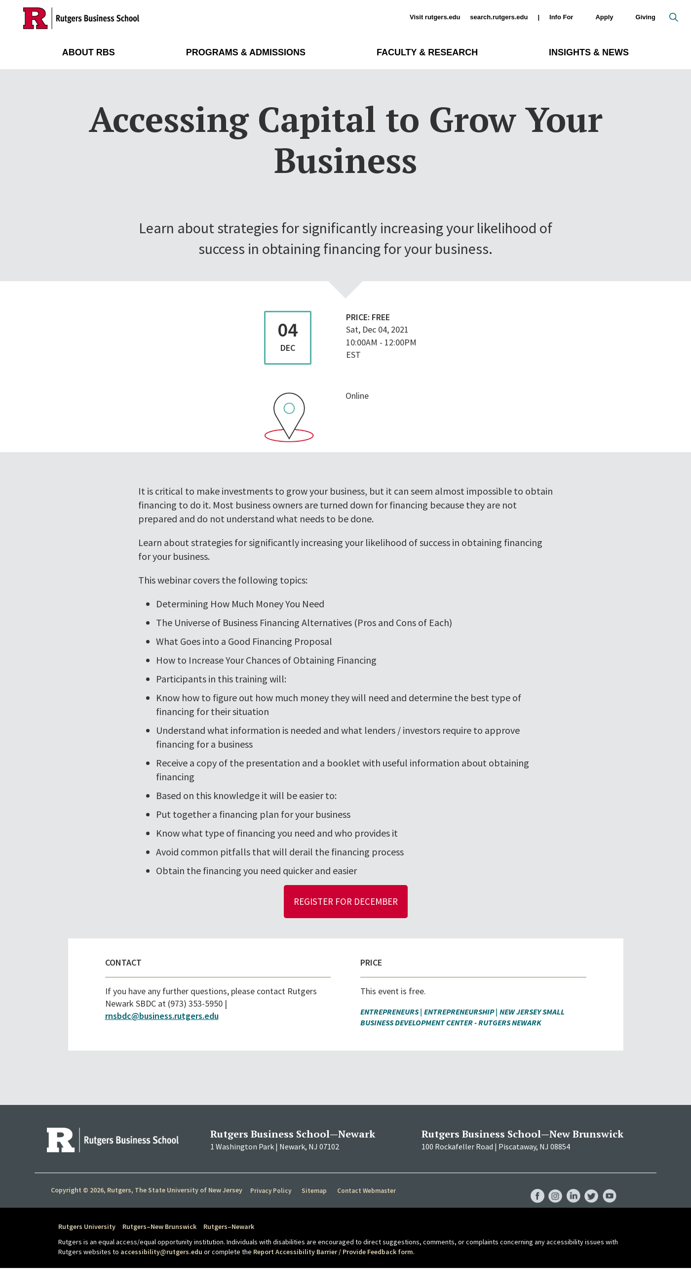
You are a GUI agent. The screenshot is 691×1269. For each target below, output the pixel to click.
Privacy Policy (270, 1191)
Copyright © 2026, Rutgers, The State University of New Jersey (146, 1190)
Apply (604, 17)
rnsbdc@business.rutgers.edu (162, 1016)
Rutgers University (86, 1227)
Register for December (345, 901)
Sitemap (313, 1191)
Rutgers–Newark (228, 1227)
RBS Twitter (590, 1187)
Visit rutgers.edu (435, 17)
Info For (561, 17)
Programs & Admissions (246, 52)
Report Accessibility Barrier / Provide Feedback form (333, 1252)
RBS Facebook (534, 1187)
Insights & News (589, 52)
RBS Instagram (552, 1187)
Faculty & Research (427, 52)
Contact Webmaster (365, 1191)
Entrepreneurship (459, 1012)
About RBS (88, 52)
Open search (673, 17)
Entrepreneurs (389, 1012)
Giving (645, 17)
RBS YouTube (609, 1187)
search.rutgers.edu (499, 17)
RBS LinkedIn (571, 1187)
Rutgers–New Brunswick (159, 1227)
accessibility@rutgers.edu (161, 1252)
